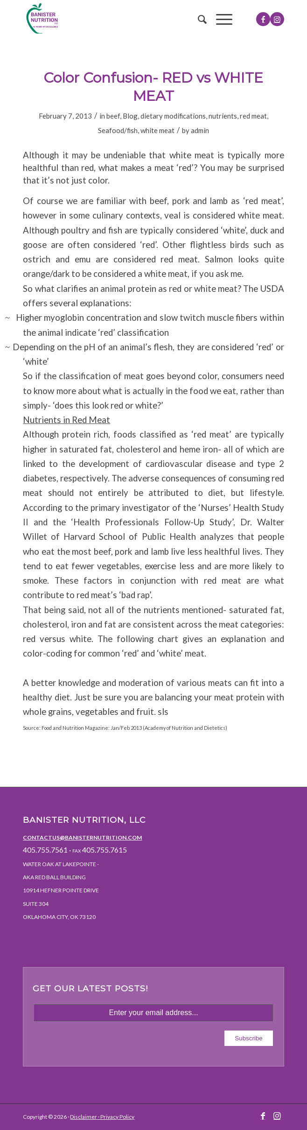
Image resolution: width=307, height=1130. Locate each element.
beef (113, 116)
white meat (157, 130)
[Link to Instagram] (277, 19)
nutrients (223, 116)
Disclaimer (83, 1116)
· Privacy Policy (115, 1116)
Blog (130, 116)
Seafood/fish (118, 130)
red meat (253, 116)
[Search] (197, 19)
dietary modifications (173, 116)
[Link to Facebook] (263, 19)
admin (200, 130)
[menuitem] (197, 19)
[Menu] (219, 19)
